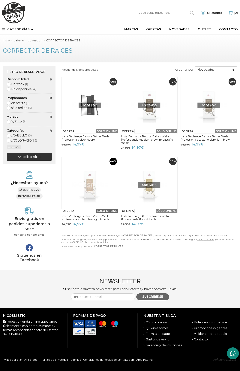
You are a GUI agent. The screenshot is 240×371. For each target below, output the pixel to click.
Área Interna (144, 359)
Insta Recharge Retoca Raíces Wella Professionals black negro (85, 138)
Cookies (75, 359)
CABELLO (77, 242)
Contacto (201, 339)
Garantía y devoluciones (164, 345)
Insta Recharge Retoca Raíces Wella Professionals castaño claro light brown (206, 138)
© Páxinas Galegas (224, 359)
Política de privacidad (54, 359)
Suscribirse (152, 296)
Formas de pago (158, 334)
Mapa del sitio (13, 359)
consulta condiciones (29, 234)
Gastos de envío (158, 339)
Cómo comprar (157, 322)
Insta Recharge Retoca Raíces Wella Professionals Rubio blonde (145, 217)
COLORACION (205, 239)
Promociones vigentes (210, 328)
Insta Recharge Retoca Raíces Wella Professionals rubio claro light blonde (85, 217)
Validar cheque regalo (210, 334)
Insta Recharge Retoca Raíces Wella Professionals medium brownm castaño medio (147, 140)
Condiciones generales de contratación (108, 359)
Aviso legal (31, 359)
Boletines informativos (210, 322)
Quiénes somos (157, 328)
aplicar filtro (31, 157)
